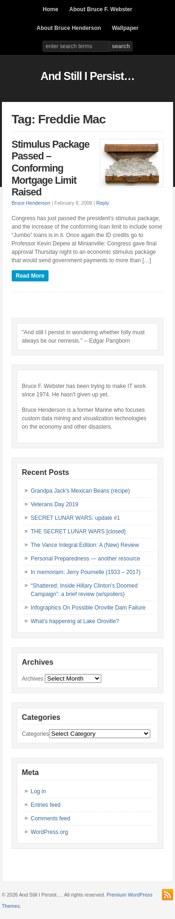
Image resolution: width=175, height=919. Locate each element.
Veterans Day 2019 (54, 504)
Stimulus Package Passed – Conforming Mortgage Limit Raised (51, 168)
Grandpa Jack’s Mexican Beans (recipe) (80, 491)
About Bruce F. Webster (100, 9)
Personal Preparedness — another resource (85, 558)
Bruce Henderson (31, 203)
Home (50, 9)
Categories (35, 734)
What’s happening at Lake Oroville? (75, 621)
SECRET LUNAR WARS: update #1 (75, 518)
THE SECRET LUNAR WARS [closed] (78, 531)
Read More (30, 276)
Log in (38, 791)
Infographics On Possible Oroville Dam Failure (88, 607)
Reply (102, 203)
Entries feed (46, 805)
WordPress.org (49, 832)
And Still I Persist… (87, 76)
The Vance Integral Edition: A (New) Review (85, 545)
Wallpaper (125, 28)
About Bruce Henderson (68, 28)
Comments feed (50, 818)
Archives (32, 678)
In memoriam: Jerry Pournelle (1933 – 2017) (85, 572)
